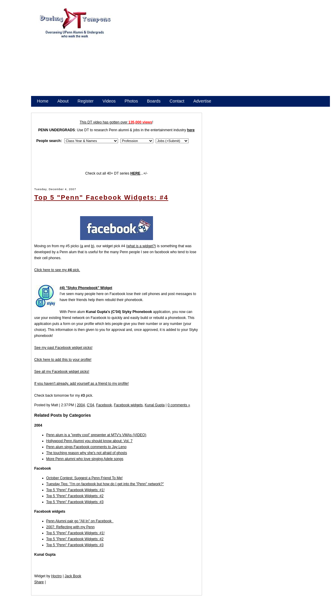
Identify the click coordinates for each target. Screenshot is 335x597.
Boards (154, 101)
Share (39, 582)
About (63, 101)
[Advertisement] (225, 53)
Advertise (202, 101)
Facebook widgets (128, 405)
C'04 (90, 405)
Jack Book (73, 576)
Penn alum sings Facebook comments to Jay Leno (86, 447)
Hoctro (56, 576)
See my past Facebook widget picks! (63, 348)
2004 (81, 405)
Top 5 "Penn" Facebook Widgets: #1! (75, 490)
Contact (176, 101)
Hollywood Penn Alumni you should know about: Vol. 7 (89, 441)
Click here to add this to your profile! (62, 360)
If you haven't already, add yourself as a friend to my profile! (81, 383)
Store (42, 108)
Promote (64, 108)
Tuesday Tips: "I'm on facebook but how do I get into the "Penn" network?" (105, 484)
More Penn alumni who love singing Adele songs (84, 459)
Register (86, 101)
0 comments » (179, 405)
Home (42, 101)
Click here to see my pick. (57, 270)
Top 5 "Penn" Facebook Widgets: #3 (75, 502)
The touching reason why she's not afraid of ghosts (86, 453)
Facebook (104, 405)
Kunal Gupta (155, 405)
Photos (131, 101)
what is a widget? (141, 246)
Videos (109, 101)
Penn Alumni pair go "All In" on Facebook (80, 521)
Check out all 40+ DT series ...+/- (116, 173)
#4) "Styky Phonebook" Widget (86, 288)
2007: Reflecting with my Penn (70, 527)
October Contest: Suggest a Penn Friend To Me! (84, 478)
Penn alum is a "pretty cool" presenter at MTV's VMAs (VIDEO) (96, 435)
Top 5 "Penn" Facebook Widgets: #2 (75, 496)
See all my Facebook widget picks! (61, 372)
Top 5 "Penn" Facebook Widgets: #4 (101, 197)
